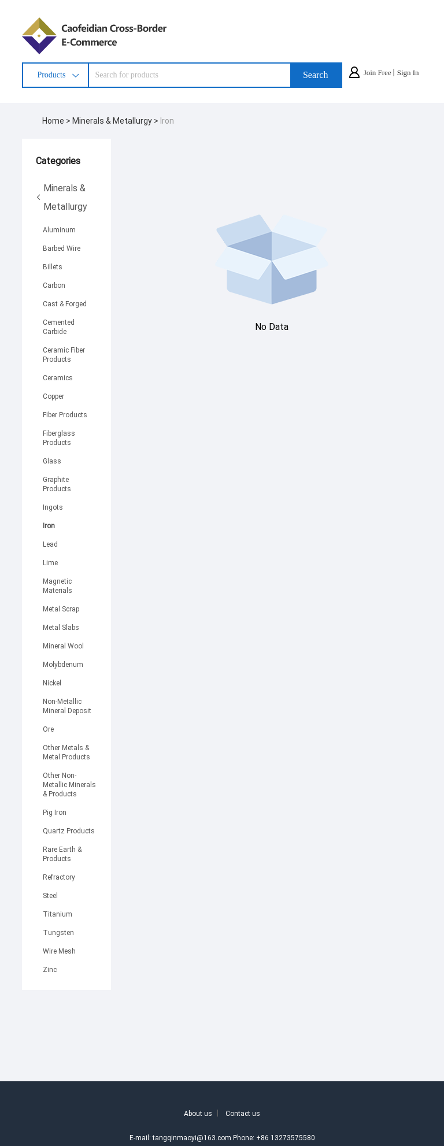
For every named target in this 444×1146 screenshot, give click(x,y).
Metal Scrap (61, 608)
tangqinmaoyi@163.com (192, 1137)
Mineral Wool (63, 645)
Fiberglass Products (59, 437)
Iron (167, 120)
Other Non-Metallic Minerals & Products (69, 784)
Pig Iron (54, 812)
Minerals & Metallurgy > (116, 120)
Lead (50, 543)
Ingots (53, 506)
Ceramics (58, 377)
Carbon (54, 285)
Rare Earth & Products (62, 853)
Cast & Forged (65, 303)
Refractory (59, 876)
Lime (50, 562)
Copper (53, 395)
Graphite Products (57, 483)
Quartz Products (69, 830)
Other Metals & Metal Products (66, 752)
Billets (52, 266)
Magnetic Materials (57, 585)
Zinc (50, 969)
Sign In (408, 72)
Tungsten (58, 932)
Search (315, 75)
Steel (50, 895)
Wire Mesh (59, 950)
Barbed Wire (61, 248)
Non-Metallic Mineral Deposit (67, 705)
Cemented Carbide (59, 326)
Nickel (52, 682)
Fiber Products (65, 414)
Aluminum (59, 229)
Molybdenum (63, 664)
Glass (52, 460)
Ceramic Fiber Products (64, 354)
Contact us (242, 1113)
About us (198, 1113)
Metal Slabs (61, 627)
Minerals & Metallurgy (61, 196)
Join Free (377, 72)
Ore (48, 728)
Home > (57, 120)
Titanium (57, 913)
